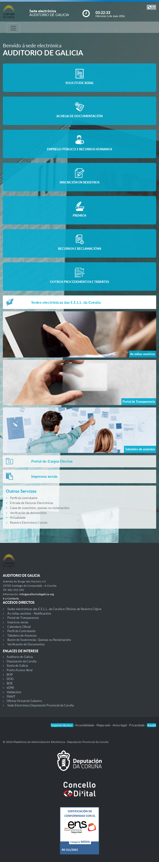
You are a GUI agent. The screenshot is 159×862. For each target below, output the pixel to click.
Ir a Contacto (11, 598)
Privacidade (137, 725)
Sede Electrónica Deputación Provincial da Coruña (40, 705)
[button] (151, 7)
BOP (10, 674)
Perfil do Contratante (21, 631)
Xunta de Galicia (17, 665)
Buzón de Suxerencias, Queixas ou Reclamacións (39, 640)
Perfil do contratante (23, 498)
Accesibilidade (85, 725)
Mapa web (103, 725)
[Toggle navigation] (13, 28)
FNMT (11, 696)
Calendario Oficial (19, 627)
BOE (10, 683)
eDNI (10, 687)
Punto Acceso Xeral (19, 670)
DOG (10, 679)
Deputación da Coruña (21, 661)
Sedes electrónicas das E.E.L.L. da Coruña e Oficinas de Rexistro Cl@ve (54, 609)
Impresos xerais (17, 622)
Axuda (151, 725)
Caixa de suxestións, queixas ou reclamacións (39, 508)
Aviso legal (120, 725)
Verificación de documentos (28, 513)
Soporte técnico (62, 725)
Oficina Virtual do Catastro (24, 701)
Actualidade (18, 517)
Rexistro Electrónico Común (28, 522)
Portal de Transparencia (23, 618)
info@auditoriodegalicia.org (36, 594)
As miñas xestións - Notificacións (29, 613)
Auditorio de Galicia (20, 657)
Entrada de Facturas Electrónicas (31, 503)
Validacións (14, 692)
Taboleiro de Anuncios (22, 635)
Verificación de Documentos (26, 644)
